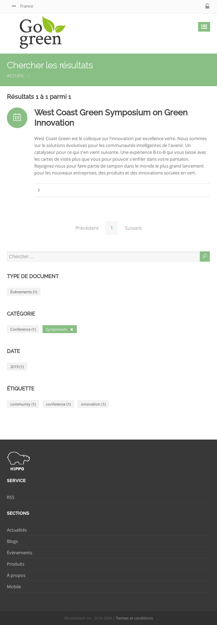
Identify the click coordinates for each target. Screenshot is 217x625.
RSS (10, 497)
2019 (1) (17, 366)
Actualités (17, 530)
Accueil (15, 75)
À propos (16, 575)
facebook (186, 6)
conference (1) (58, 404)
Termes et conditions (134, 618)
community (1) (23, 404)
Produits (15, 564)
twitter (172, 6)
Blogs (12, 541)
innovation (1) (93, 404)
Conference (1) (23, 329)
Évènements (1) (23, 291)
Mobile (14, 586)
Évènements (19, 552)
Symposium (59, 329)
